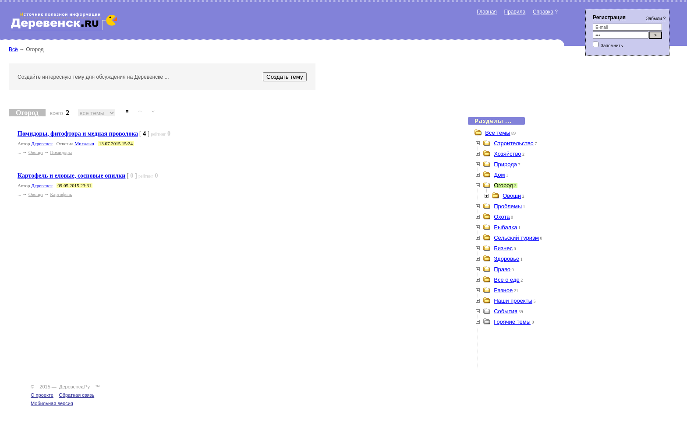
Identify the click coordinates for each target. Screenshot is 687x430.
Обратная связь (76, 395)
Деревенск (42, 143)
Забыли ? (656, 18)
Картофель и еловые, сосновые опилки (71, 175)
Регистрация (609, 17)
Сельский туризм (516, 237)
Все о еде (507, 279)
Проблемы (508, 206)
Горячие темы (512, 321)
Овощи (35, 152)
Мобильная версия (52, 403)
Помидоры (61, 152)
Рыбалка (505, 227)
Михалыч (84, 143)
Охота (502, 216)
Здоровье (506, 258)
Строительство (513, 143)
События (505, 311)
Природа (505, 164)
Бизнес (503, 248)
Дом (499, 174)
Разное (503, 290)
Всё (13, 49)
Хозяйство (507, 153)
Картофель (61, 194)
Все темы (497, 132)
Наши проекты (513, 300)
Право (502, 269)
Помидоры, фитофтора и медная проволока (78, 133)
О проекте (42, 395)
